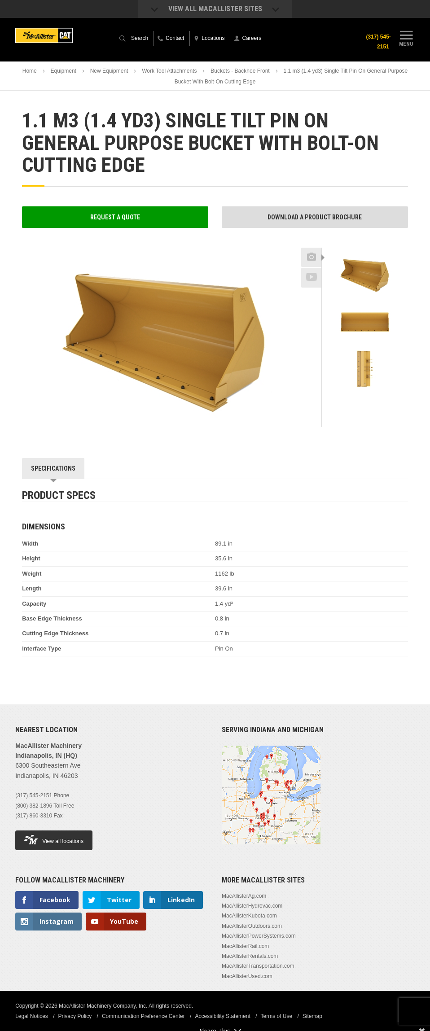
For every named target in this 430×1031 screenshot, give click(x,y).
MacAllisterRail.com (245, 946)
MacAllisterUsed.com (247, 976)
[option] (365, 275)
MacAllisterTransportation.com (258, 966)
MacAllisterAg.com (244, 896)
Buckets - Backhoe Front (240, 71)
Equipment (63, 71)
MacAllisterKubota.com (249, 916)
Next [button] (380, 399)
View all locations (53, 839)
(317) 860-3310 (33, 816)
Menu (406, 37)
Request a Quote (115, 217)
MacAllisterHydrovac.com (252, 906)
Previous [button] (365, 245)
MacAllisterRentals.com (250, 956)
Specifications (53, 468)
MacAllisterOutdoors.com (252, 926)
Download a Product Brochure (315, 217)
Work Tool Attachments (169, 71)
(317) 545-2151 (378, 42)
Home (29, 71)
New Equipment (109, 71)
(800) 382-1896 (33, 806)
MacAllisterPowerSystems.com (259, 936)
